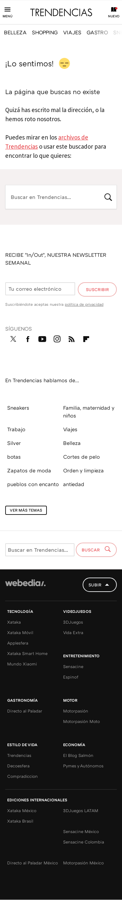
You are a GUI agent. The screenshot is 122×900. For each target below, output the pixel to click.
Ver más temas (26, 510)
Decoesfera (18, 765)
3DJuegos (73, 622)
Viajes (70, 429)
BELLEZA (15, 32)
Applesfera (17, 643)
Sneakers (18, 407)
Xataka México (21, 810)
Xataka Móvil (20, 632)
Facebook (27, 338)
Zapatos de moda (29, 470)
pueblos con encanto (33, 484)
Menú (7, 16)
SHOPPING (45, 32)
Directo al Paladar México (32, 862)
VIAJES (72, 32)
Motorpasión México (83, 862)
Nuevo (113, 16)
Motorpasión (75, 710)
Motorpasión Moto (81, 721)
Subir (95, 584)
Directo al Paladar (24, 710)
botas (14, 456)
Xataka (14, 622)
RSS (71, 338)
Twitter (13, 338)
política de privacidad (84, 304)
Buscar (108, 196)
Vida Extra (73, 632)
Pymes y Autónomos (83, 765)
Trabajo (16, 429)
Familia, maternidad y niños (88, 411)
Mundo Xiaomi (22, 663)
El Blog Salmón (78, 755)
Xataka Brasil (20, 821)
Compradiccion (22, 776)
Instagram (57, 338)
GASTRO (97, 32)
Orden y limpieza (83, 470)
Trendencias (19, 755)
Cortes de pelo (81, 456)
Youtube (42, 338)
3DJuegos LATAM (80, 810)
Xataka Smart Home (27, 653)
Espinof (70, 676)
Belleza (72, 443)
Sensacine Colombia (83, 841)
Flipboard (86, 338)
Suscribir (97, 289)
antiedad (73, 484)
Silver (14, 443)
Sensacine (73, 666)
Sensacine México (81, 831)
